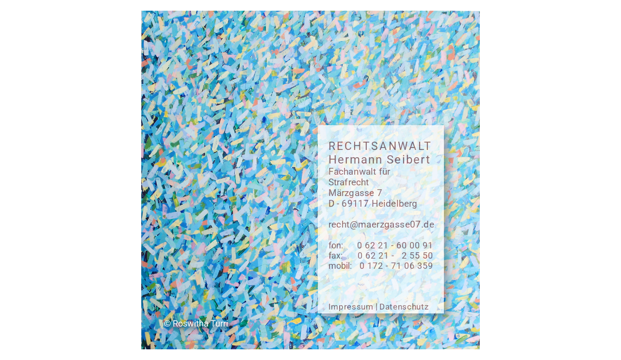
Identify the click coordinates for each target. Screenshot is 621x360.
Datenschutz (404, 306)
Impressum (351, 306)
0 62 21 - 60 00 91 (395, 245)
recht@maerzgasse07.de (381, 224)
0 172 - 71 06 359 (396, 266)
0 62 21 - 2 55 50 (395, 255)
